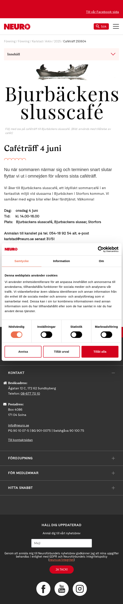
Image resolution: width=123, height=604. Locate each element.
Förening (10, 41)
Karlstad (37, 41)
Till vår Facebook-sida (102, 12)
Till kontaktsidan (20, 440)
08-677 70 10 (30, 393)
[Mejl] (61, 543)
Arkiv (48, 41)
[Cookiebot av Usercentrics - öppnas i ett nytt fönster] (100, 249)
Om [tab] (101, 261)
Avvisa (23, 351)
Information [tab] (61, 261)
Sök (101, 26)
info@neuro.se (18, 425)
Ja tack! (62, 569)
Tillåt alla (100, 351)
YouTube (62, 589)
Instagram (80, 589)
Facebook (43, 589)
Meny (116, 26)
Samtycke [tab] (21, 261)
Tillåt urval (61, 351)
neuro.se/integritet (61, 559)
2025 (57, 41)
